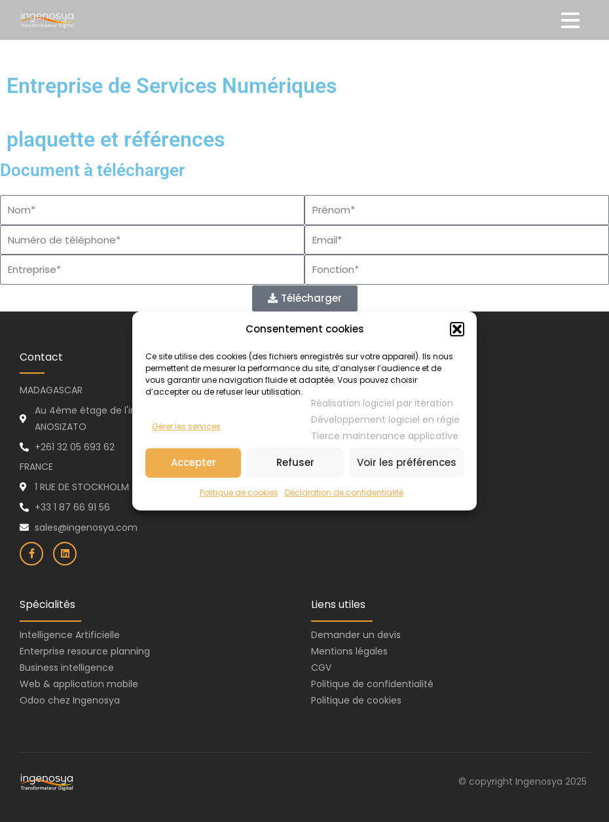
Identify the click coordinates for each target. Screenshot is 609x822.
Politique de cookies (239, 492)
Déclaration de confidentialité (344, 492)
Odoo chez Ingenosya (70, 700)
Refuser (295, 462)
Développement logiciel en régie (385, 419)
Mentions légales (349, 651)
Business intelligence (67, 667)
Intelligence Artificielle (70, 634)
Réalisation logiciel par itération (382, 403)
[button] (457, 329)
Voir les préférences (406, 462)
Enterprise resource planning (85, 651)
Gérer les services (186, 426)
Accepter (193, 462)
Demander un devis (356, 634)
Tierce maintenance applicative (384, 435)
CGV (321, 667)
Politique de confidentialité (372, 683)
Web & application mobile (79, 683)
